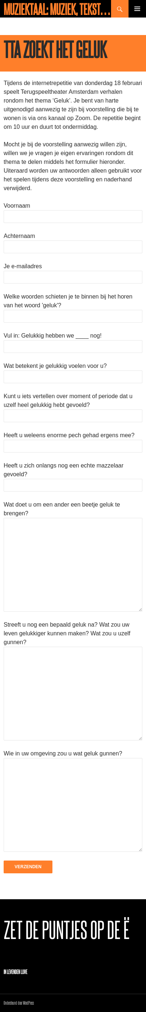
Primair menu (137, 9)
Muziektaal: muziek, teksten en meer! (57, 8)
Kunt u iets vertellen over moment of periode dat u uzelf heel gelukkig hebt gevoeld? (73, 406)
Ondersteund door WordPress (19, 1002)
